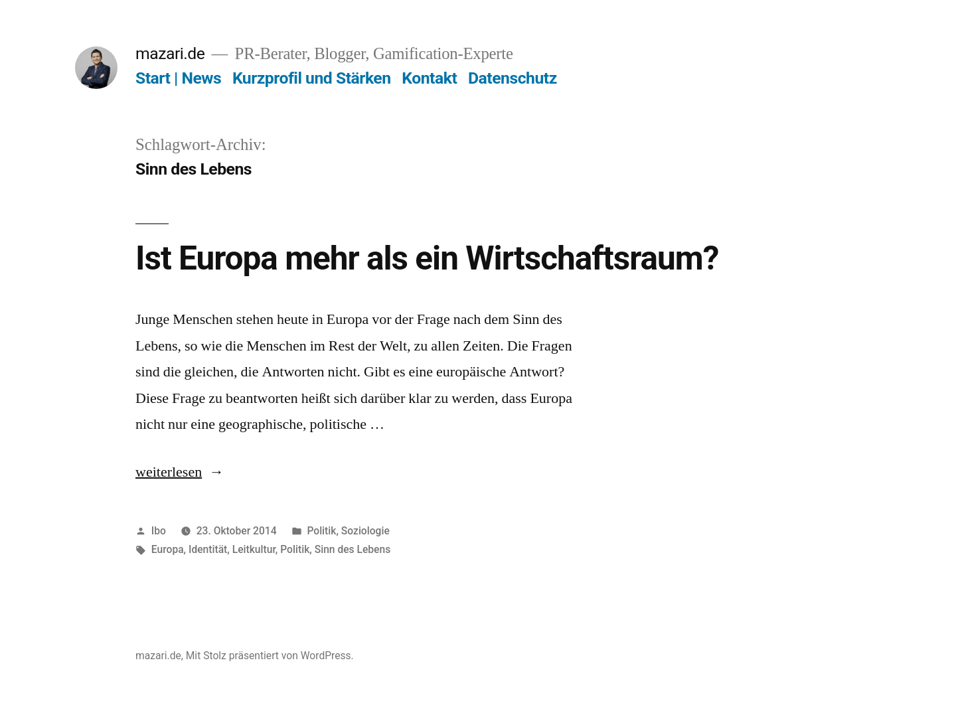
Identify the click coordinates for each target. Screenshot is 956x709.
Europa (167, 549)
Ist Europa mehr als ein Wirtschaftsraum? (426, 258)
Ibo (158, 530)
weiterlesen (179, 472)
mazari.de (169, 53)
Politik (321, 530)
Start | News (178, 78)
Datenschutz (512, 78)
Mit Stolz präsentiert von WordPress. (270, 655)
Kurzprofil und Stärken (311, 78)
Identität (208, 549)
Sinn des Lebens (353, 549)
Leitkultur (254, 549)
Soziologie (365, 530)
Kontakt (429, 78)
